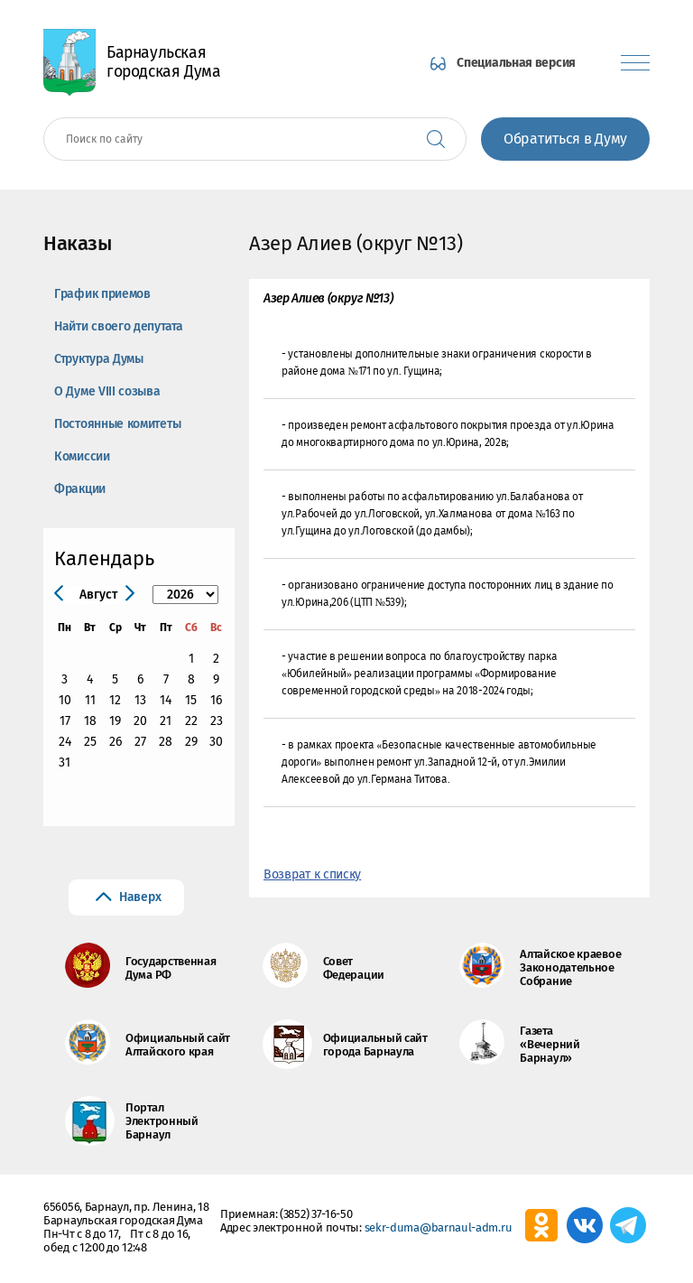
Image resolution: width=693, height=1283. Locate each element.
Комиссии (82, 456)
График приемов (102, 294)
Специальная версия (516, 62)
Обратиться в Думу (565, 138)
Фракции (80, 489)
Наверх (140, 897)
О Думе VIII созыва (107, 391)
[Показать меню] (635, 62)
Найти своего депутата (118, 326)
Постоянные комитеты (117, 424)
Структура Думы (98, 359)
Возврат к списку (312, 874)
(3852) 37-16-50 (316, 1214)
